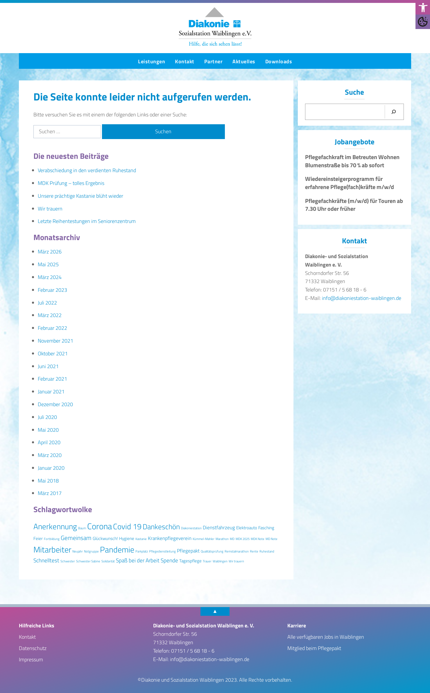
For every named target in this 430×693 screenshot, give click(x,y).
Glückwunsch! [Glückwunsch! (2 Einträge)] (105, 538)
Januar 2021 (51, 391)
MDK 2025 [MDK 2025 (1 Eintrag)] (243, 539)
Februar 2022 (52, 328)
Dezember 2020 (55, 404)
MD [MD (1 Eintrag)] (232, 539)
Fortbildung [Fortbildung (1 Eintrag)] (52, 539)
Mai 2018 (48, 481)
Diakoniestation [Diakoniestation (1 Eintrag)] (191, 528)
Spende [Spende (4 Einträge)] (169, 560)
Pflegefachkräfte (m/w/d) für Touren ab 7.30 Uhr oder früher (354, 205)
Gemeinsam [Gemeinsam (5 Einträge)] (76, 537)
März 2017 (50, 493)
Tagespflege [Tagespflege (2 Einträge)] (190, 560)
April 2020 (49, 442)
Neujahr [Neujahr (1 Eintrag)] (77, 551)
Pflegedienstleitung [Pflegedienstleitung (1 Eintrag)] (162, 551)
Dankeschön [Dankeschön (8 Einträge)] (161, 526)
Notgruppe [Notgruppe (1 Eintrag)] (91, 551)
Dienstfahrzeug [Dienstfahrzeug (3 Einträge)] (219, 527)
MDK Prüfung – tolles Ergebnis (71, 183)
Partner (213, 61)
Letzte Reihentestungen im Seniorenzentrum (87, 221)
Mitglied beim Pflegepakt (314, 648)
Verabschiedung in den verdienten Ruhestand (87, 170)
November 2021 (55, 341)
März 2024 (50, 277)
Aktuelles (243, 61)
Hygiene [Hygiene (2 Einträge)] (126, 538)
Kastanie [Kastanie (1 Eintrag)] (141, 539)
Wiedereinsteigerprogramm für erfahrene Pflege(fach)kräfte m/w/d (349, 182)
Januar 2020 (51, 468)
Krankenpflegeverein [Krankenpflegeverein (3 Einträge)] (169, 538)
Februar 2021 (52, 379)
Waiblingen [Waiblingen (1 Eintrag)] (220, 561)
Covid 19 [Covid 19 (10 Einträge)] (127, 526)
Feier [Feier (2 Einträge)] (38, 538)
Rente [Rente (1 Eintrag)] (254, 551)
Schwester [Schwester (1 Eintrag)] (67, 561)
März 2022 (50, 315)
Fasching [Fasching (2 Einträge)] (266, 527)
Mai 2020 (48, 430)
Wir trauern (50, 209)
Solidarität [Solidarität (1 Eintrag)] (108, 561)
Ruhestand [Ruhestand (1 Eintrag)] (266, 551)
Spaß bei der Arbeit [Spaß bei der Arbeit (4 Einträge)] (138, 560)
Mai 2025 (48, 264)
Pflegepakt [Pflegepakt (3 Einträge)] (188, 551)
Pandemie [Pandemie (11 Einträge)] (117, 549)
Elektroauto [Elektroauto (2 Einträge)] (246, 527)
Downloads (278, 61)
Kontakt (184, 61)
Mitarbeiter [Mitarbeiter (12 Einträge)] (52, 549)
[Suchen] (393, 111)
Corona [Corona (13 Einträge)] (99, 526)
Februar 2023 (52, 290)
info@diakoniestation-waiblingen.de (361, 298)
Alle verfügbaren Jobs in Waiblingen (325, 637)
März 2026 (50, 251)
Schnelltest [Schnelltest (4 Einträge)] (46, 560)
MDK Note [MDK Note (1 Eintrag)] (257, 539)
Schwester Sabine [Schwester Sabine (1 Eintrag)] (88, 561)
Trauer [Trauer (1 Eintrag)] (207, 561)
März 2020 (50, 455)
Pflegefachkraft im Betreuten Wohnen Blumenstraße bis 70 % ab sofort (352, 161)
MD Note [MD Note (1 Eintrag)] (271, 539)
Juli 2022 (47, 303)
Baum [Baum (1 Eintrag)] (82, 528)
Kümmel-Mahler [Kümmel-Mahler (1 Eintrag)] (203, 539)
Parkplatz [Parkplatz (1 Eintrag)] (141, 551)
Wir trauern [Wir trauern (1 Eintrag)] (236, 561)
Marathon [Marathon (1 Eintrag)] (222, 539)
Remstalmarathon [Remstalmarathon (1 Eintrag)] (237, 551)
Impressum (31, 659)
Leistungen (151, 61)
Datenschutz (32, 648)
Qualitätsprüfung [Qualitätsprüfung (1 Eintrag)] (212, 551)
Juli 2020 (47, 417)
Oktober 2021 (53, 353)
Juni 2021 (48, 366)
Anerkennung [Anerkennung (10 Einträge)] (55, 526)
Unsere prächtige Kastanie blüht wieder (80, 196)
